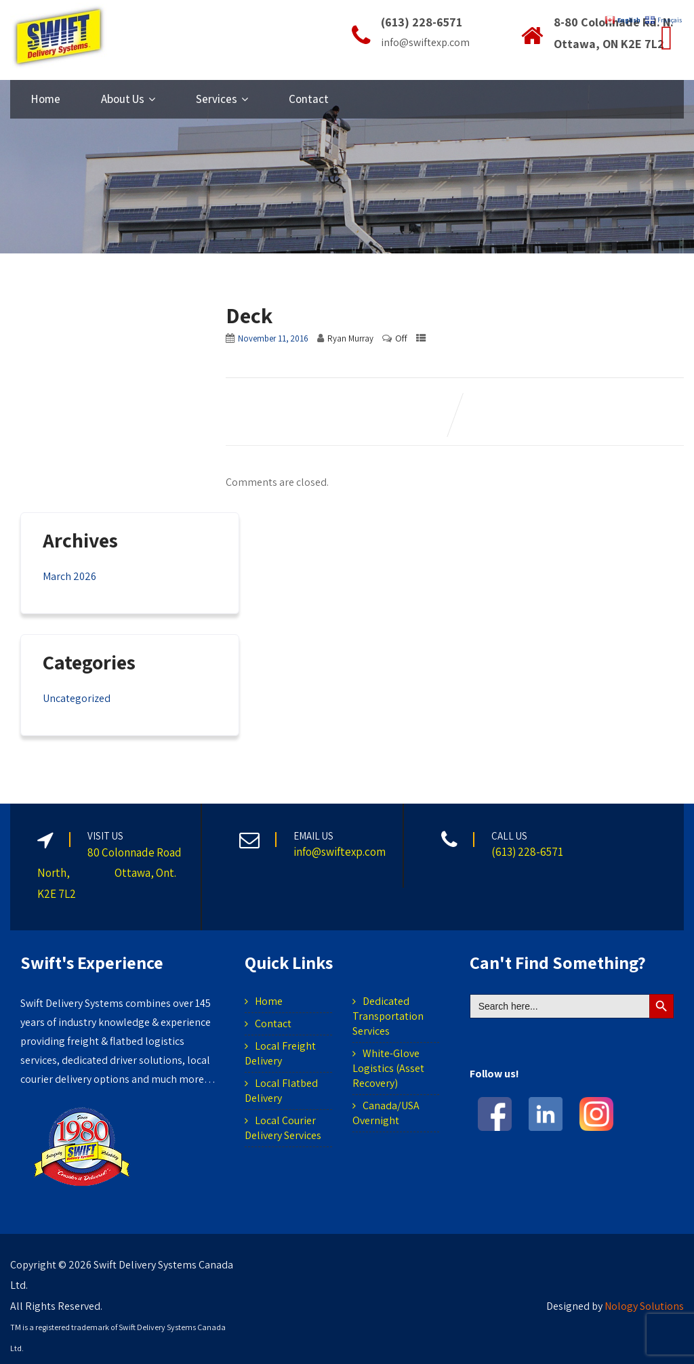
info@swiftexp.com (339, 851)
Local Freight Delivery (280, 1053)
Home (45, 98)
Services (222, 98)
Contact (309, 98)
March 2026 (69, 576)
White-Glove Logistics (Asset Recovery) (388, 1068)
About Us (128, 98)
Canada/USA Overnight (386, 1113)
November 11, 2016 (273, 338)
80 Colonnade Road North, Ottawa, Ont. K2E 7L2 (109, 873)
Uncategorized (76, 698)
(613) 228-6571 (527, 851)
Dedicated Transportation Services (388, 1016)
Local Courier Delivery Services (283, 1127)
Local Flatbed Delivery (281, 1090)
